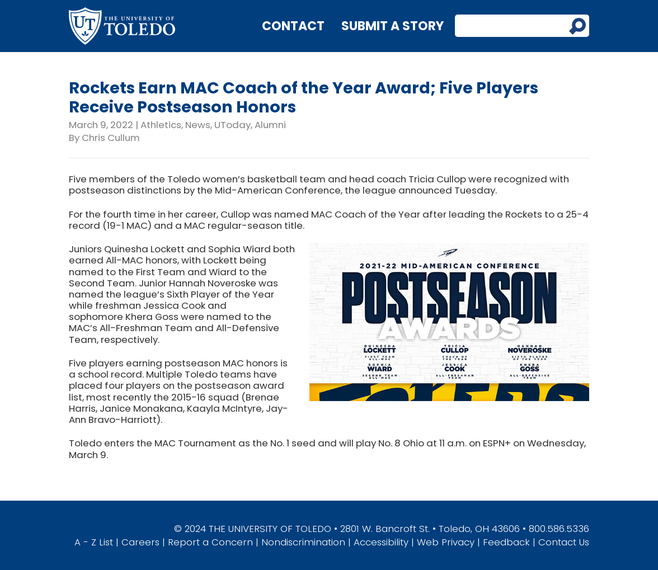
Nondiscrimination (303, 542)
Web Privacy (445, 542)
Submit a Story (392, 26)
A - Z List (93, 542)
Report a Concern (210, 542)
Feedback (506, 542)
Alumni (270, 124)
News (197, 124)
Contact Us (563, 542)
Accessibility (381, 542)
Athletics (160, 124)
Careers (140, 542)
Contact (293, 26)
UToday (232, 124)
